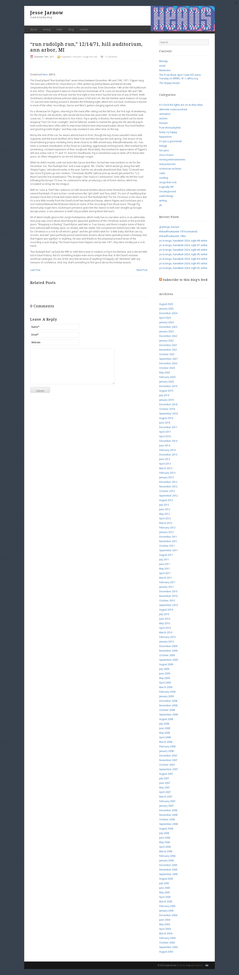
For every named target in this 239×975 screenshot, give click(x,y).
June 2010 (164, 618)
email (162, 65)
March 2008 (165, 742)
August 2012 (166, 500)
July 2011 (164, 559)
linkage (163, 146)
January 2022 (166, 340)
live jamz (77, 56)
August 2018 (166, 418)
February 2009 (167, 691)
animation (165, 114)
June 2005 (164, 888)
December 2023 (168, 327)
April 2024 (165, 317)
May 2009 (164, 678)
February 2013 (167, 473)
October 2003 (167, 942)
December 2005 (168, 865)
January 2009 (166, 696)
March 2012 (165, 523)
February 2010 (167, 637)
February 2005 (167, 906)
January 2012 (166, 532)
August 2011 (166, 555)
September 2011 (168, 550)
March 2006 (165, 851)
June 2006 (164, 837)
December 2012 (168, 482)
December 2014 (168, 441)
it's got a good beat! (170, 141)
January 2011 (166, 587)
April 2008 (165, 737)
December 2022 (168, 336)
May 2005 (164, 892)
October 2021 (167, 354)
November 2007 (168, 760)
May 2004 (164, 924)
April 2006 (165, 846)
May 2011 (164, 568)
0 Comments (111, 56)
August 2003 (166, 951)
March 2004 (165, 933)
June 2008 (164, 728)
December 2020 (168, 363)
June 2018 (164, 422)
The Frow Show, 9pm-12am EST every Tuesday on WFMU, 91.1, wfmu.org (180, 76)
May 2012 (164, 514)
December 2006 (168, 810)
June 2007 (164, 783)
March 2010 (165, 632)
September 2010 (168, 605)
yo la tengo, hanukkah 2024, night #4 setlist (183, 259)
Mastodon (165, 70)
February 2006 (167, 856)
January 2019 (166, 400)
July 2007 (164, 778)
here (45, 74)
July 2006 (164, 833)
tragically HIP (166, 187)
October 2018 (167, 409)
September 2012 (168, 495)
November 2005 (168, 869)
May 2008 (164, 732)
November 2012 (168, 486)
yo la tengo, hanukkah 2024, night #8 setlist (183, 240)
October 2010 (167, 600)
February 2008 (167, 746)
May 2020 (164, 372)
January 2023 (166, 331)
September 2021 (168, 358)
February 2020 (167, 377)
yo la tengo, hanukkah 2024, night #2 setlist (183, 268)
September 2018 (168, 413)
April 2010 (165, 628)
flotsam (163, 123)
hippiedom (66, 56)
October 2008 (167, 710)
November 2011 (168, 541)
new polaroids (167, 164)
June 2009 (164, 673)
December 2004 (168, 915)
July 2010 (164, 614)
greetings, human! (169, 227)
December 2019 (168, 386)
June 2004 (164, 919)
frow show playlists (170, 127)
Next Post (142, 270)
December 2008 (168, 701)
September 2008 (168, 714)
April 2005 (165, 897)
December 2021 (168, 345)
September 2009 (168, 660)
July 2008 (164, 723)
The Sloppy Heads (169, 83)
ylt (160, 205)
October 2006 (167, 819)
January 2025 (166, 308)
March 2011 (165, 577)
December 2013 (168, 454)
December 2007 (168, 755)
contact (84, 29)
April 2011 (165, 573)
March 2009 (165, 687)
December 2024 (168, 313)
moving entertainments (172, 159)
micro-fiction (166, 155)
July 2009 (164, 669)
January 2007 (166, 805)
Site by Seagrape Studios (190, 965)
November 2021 (168, 349)
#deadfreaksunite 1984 (172, 236)
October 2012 (167, 491)
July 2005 (164, 883)
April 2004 (165, 929)
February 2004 (167, 938)
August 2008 (166, 719)
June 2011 (164, 564)
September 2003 (168, 947)
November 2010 (168, 596)
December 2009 (168, 646)
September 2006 (168, 824)
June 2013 (164, 459)
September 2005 (168, 874)
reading (163, 177)
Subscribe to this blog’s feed (185, 279)
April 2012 (165, 518)
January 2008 (166, 751)
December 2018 (168, 404)
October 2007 (167, 764)
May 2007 (164, 787)
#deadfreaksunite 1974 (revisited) (178, 231)
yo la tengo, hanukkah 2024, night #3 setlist (183, 263)
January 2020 (166, 381)
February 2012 (167, 527)
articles (163, 118)
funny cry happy (168, 132)
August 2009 (166, 664)
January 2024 (166, 322)
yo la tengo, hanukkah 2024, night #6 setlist (183, 249)
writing (46, 29)
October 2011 (167, 545)
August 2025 (166, 304)
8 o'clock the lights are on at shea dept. (181, 104)
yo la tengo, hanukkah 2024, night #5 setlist (183, 254)
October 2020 (167, 368)
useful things (166, 196)
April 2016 (165, 436)
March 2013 (165, 468)
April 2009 (165, 682)
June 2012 (164, 509)
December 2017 (168, 427)
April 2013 (165, 463)
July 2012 (164, 504)
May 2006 (164, 842)
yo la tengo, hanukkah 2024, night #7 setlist (183, 245)
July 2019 (164, 395)
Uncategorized (167, 191)
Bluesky (163, 61)
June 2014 (164, 445)
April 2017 (165, 431)
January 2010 (166, 641)
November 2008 (168, 705)
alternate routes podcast (173, 109)
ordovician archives (170, 168)
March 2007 (165, 796)
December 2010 (168, 591)
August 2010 (166, 609)
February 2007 (167, 801)
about (33, 29)
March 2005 (165, 901)
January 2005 (166, 910)
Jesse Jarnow (46, 12)
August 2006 (166, 828)
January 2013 (166, 477)
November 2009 (168, 650)
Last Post (35, 270)
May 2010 (164, 623)
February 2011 (167, 582)
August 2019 (166, 390)
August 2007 (166, 774)
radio (59, 29)
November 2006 (168, 815)
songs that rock (90, 56)
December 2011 (168, 536)
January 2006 (166, 860)
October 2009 (167, 655)
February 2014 (167, 450)
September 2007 (168, 769)
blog (71, 29)
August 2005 (166, 878)
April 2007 (165, 792)
